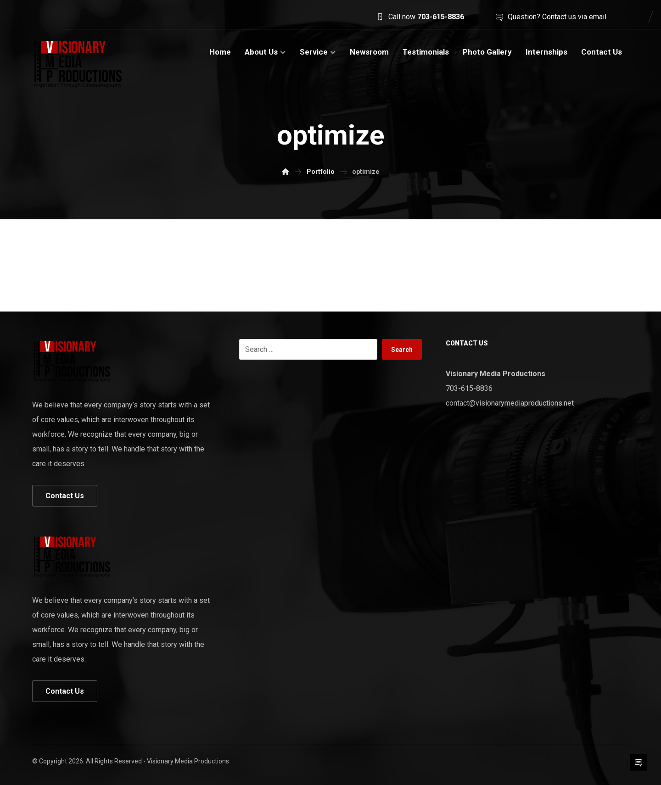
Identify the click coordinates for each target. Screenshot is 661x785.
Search (402, 349)
